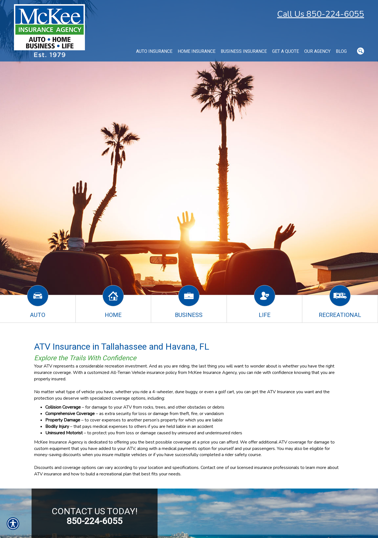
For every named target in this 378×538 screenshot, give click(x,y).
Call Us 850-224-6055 (320, 14)
